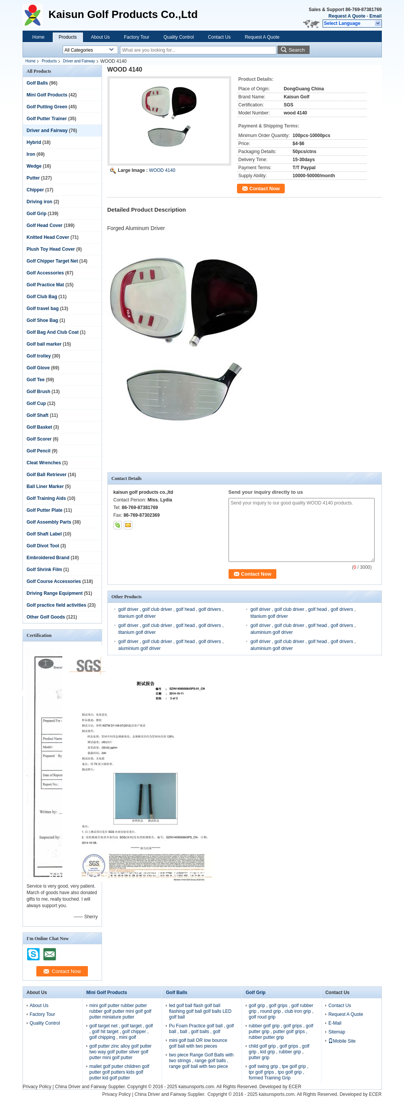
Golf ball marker (44, 344)
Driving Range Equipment (55, 593)
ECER (295, 1086)
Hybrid (34, 142)
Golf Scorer (39, 439)
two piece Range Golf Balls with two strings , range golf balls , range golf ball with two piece (201, 1060)
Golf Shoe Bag (42, 320)
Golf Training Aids (46, 498)
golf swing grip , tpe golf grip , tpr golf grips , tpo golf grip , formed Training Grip (278, 1072)
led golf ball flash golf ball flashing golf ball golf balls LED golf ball (200, 1011)
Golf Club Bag (42, 296)
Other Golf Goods (46, 617)
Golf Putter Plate (45, 510)
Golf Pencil (39, 451)
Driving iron (39, 201)
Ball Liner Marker (45, 486)
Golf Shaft (38, 415)
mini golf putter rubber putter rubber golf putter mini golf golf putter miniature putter (120, 1011)
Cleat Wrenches (44, 462)
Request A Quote (346, 16)
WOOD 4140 (162, 170)
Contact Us (219, 37)
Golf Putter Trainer (47, 118)
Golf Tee (36, 379)
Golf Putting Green (47, 106)
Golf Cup (36, 403)
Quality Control (179, 37)
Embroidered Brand (48, 557)
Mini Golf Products (47, 95)
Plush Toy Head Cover (51, 249)
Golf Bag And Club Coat (53, 332)
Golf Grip (37, 213)
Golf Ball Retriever (47, 474)
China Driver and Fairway (81, 1086)
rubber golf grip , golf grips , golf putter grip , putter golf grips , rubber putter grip (281, 1031)
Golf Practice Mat (45, 284)
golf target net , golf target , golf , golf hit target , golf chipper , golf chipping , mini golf (121, 1031)
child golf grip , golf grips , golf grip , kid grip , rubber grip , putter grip (279, 1051)
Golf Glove (38, 368)
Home (38, 37)
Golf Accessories (45, 273)
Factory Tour (136, 37)
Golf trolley (39, 356)
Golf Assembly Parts (49, 522)
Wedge (34, 166)
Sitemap (336, 1032)
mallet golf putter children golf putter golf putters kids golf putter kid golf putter (119, 1072)
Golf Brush (38, 391)
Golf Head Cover (45, 225)
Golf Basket (39, 427)
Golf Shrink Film (44, 569)
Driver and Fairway (79, 61)
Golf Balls (37, 83)
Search (297, 50)
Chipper (35, 190)
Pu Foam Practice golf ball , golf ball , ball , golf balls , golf (201, 1028)
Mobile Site (341, 1041)
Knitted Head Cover (48, 237)
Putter (33, 178)
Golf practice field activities (56, 605)
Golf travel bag (43, 308)
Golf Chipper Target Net (52, 261)
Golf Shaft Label (44, 534)
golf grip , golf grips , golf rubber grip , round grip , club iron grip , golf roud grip (281, 1011)
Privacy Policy (37, 1086)
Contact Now (265, 188)
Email (375, 16)
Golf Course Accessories (54, 581)
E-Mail (334, 1023)
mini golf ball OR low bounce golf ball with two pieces (198, 1043)
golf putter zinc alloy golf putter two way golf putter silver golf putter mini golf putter (120, 1051)
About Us (100, 37)
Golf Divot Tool (43, 545)
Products (68, 37)
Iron (31, 154)
